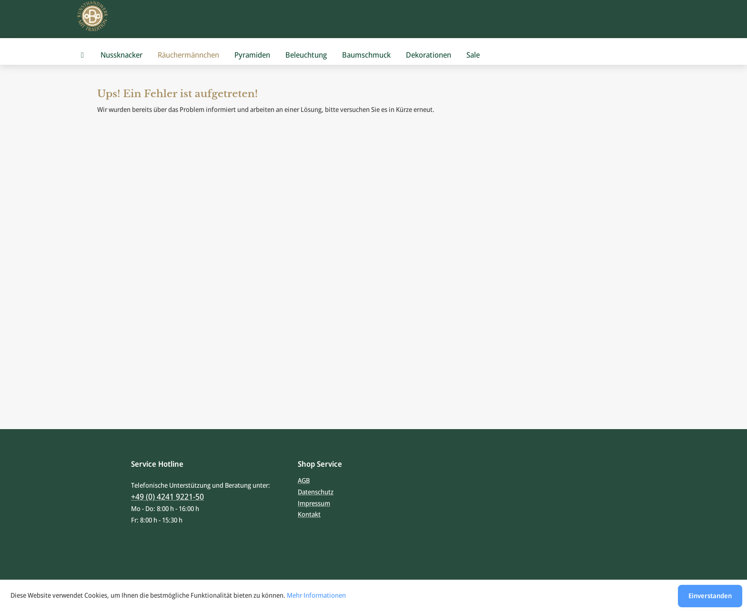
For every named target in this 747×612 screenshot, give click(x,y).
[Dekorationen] (428, 55)
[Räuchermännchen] (188, 55)
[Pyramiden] (252, 55)
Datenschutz (315, 491)
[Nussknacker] (121, 55)
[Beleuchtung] (306, 55)
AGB (304, 480)
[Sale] (473, 55)
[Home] (82, 55)
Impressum (314, 503)
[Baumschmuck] (366, 55)
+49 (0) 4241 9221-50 (167, 496)
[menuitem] (82, 55)
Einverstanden (710, 595)
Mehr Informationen (316, 595)
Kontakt (309, 514)
